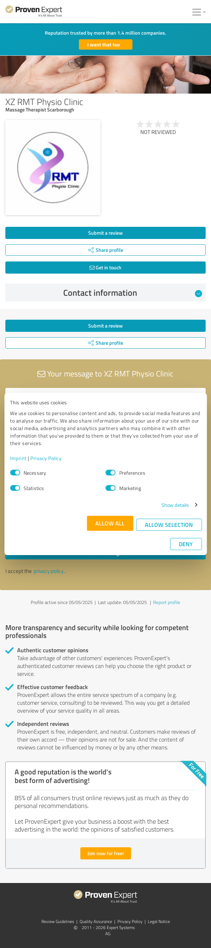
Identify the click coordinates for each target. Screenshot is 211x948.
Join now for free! (105, 853)
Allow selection (169, 524)
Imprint (18, 458)
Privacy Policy (45, 458)
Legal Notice (159, 921)
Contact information (132, 292)
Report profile (166, 602)
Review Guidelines (57, 921)
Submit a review (105, 232)
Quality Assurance (96, 921)
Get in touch (105, 267)
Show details (175, 505)
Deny (186, 544)
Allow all (110, 523)
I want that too (103, 44)
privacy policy (49, 571)
